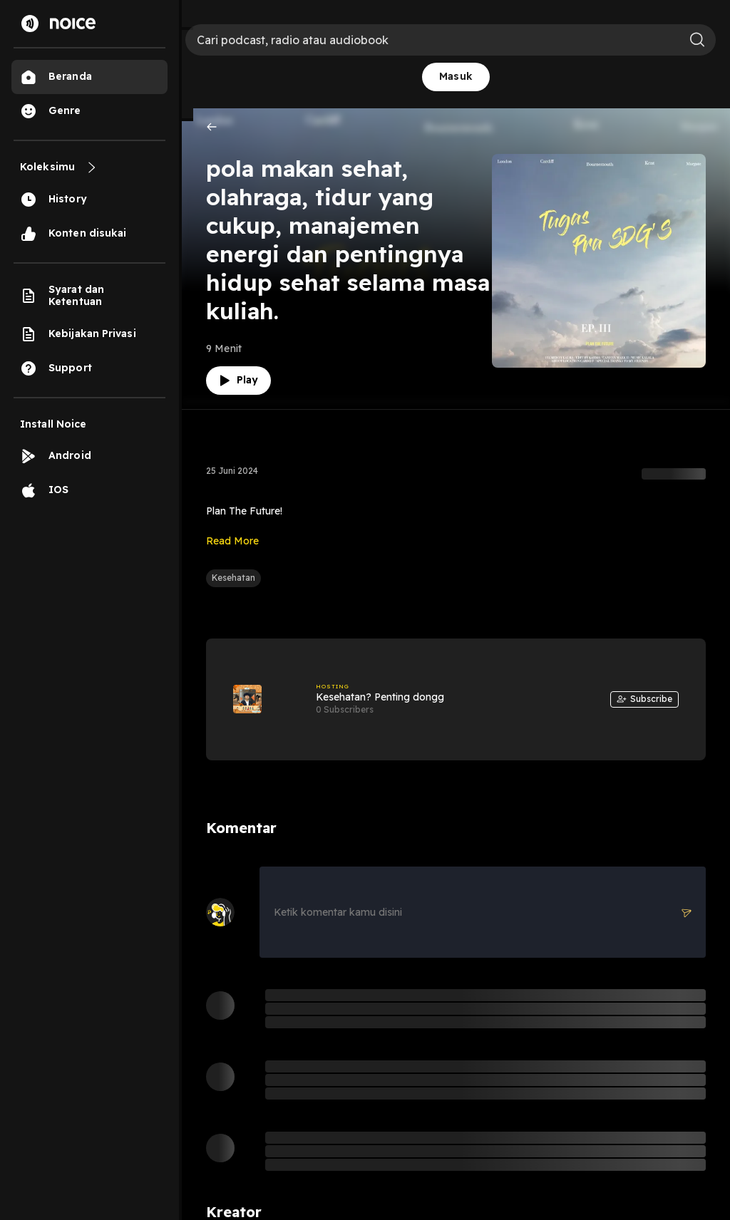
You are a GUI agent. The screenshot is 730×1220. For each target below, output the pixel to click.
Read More (232, 540)
